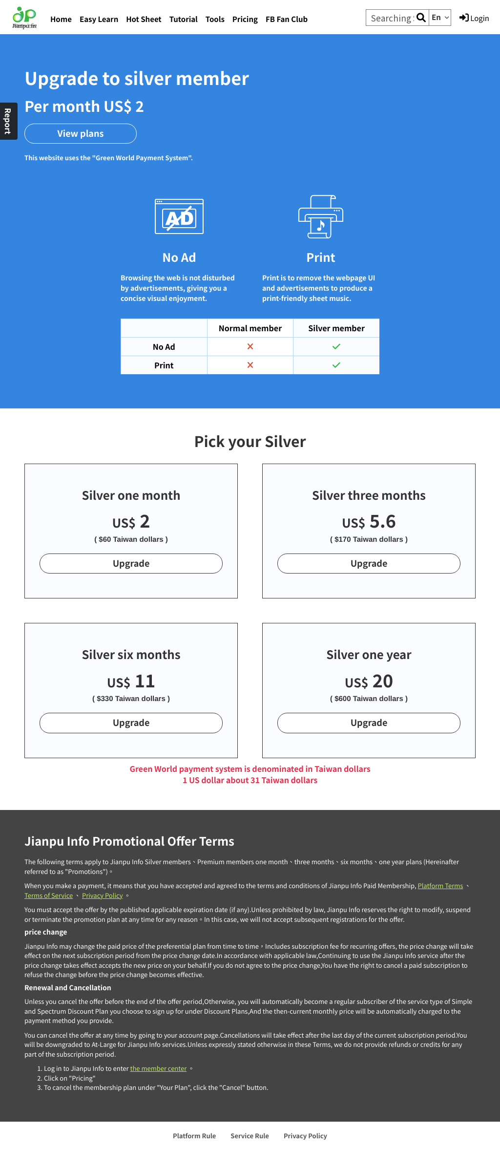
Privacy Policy (102, 895)
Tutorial (183, 19)
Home (61, 19)
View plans (81, 133)
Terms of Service (48, 895)
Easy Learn (99, 19)
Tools (215, 19)
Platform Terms (440, 885)
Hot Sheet (143, 19)
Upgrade (131, 563)
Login (474, 18)
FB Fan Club (287, 19)
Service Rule (249, 1135)
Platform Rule (194, 1135)
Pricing (245, 19)
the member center (158, 1068)
